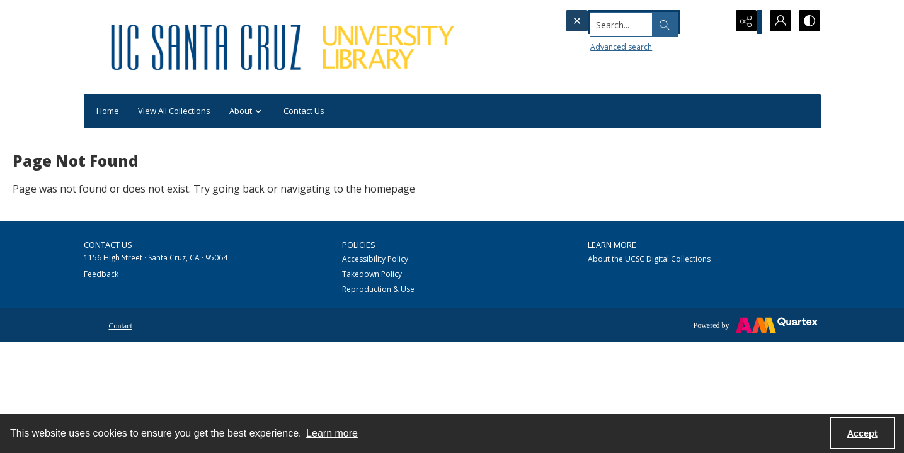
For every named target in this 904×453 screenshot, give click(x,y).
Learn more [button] (332, 433)
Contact (120, 326)
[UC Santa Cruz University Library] (284, 47)
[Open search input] (714, 22)
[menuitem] (120, 324)
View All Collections (174, 110)
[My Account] (777, 22)
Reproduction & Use (378, 289)
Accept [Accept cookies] (862, 433)
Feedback (101, 274)
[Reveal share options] (745, 22)
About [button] (247, 111)
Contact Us (303, 110)
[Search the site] (621, 22)
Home (107, 110)
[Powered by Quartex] (755, 325)
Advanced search (598, 44)
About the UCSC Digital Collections (649, 259)
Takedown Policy (372, 274)
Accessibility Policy (375, 259)
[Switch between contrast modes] (808, 22)
